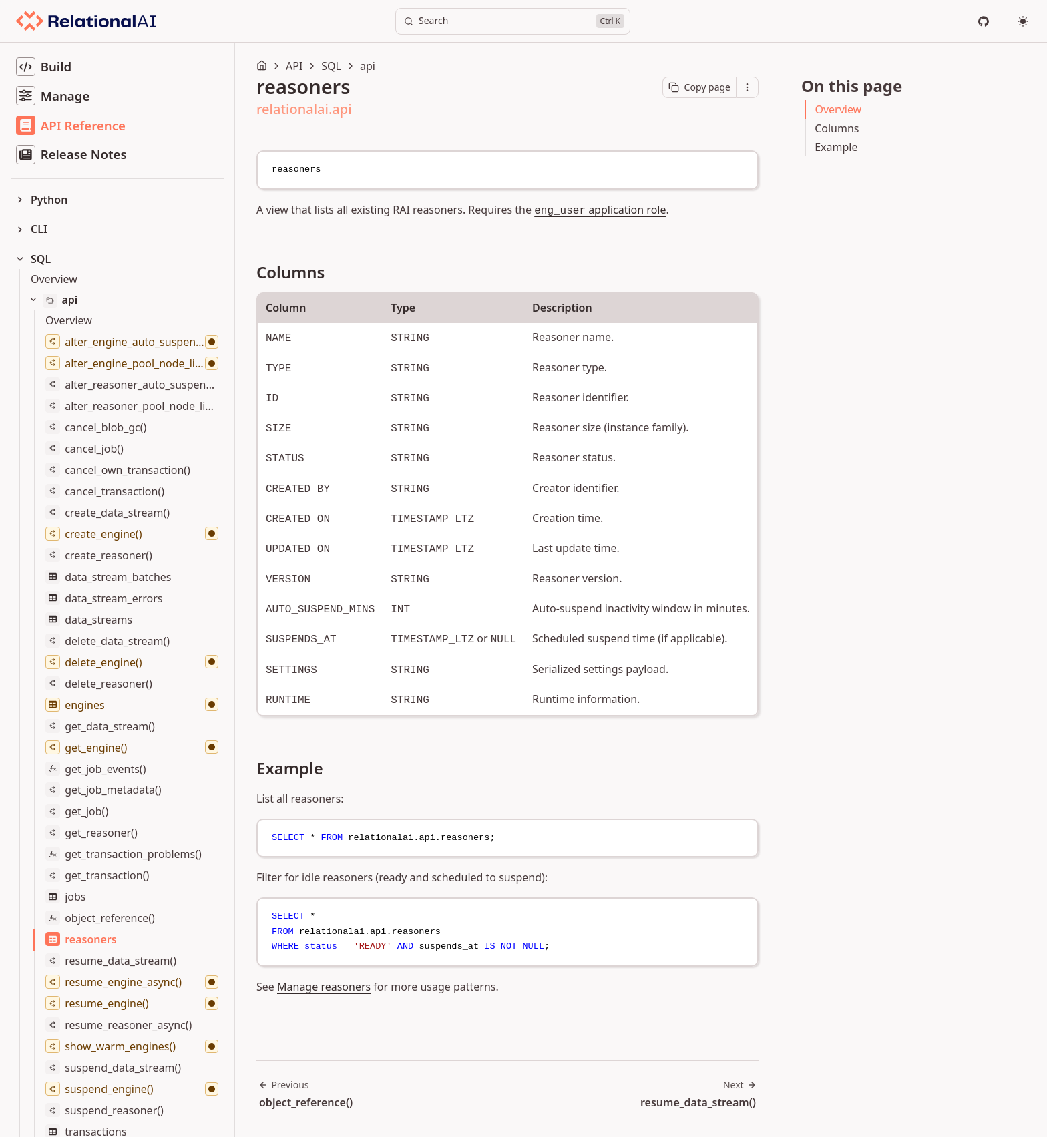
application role (600, 209)
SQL (331, 66)
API (294, 66)
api (367, 66)
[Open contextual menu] (747, 87)
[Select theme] (1023, 21)
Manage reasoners (324, 986)
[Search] (512, 21)
